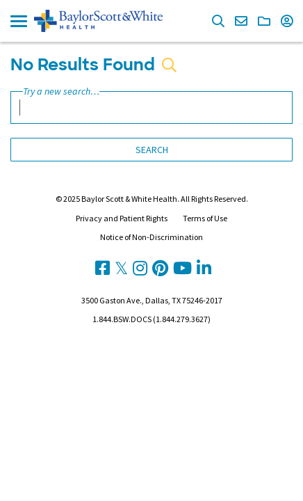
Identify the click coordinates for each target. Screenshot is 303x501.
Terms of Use (205, 218)
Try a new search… (61, 91)
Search (152, 149)
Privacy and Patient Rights (121, 218)
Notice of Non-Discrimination (151, 237)
